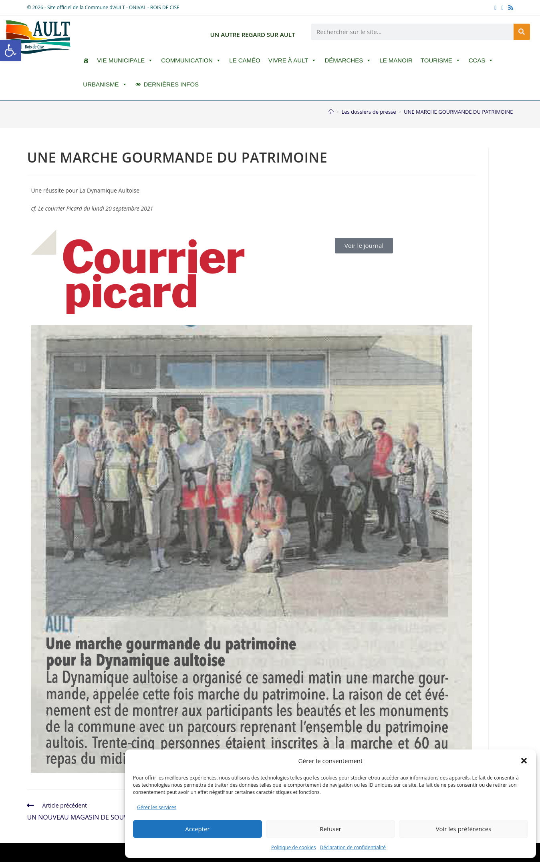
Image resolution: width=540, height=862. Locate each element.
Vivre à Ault (292, 60)
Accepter (197, 829)
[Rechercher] (522, 32)
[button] (10, 50)
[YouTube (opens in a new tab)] (502, 8)
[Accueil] (331, 111)
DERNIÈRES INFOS (171, 84)
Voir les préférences (464, 829)
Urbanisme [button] (105, 84)
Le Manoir (396, 60)
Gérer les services (156, 807)
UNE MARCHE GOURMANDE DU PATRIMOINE (458, 111)
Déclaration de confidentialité (353, 847)
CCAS (481, 60)
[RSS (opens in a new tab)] (509, 8)
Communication (191, 60)
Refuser (330, 829)
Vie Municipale (125, 60)
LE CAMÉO (244, 60)
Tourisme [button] (441, 60)
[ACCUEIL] (86, 60)
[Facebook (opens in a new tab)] (495, 8)
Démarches (347, 60)
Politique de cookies (293, 847)
